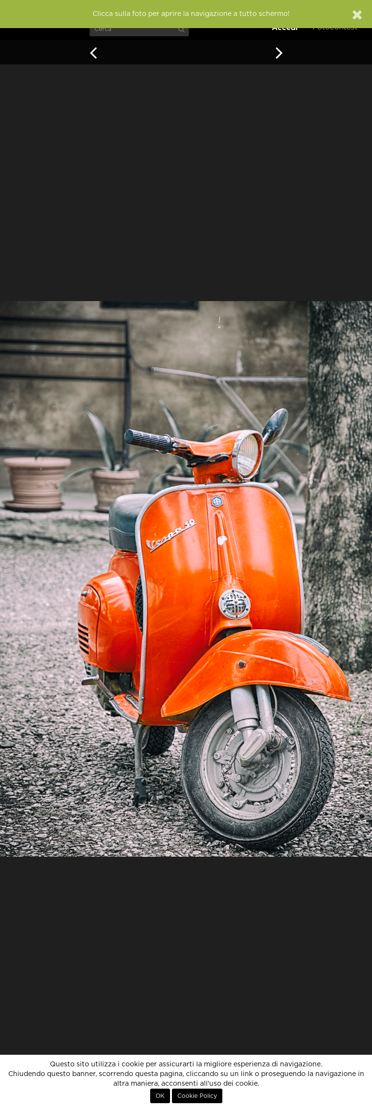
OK (160, 1096)
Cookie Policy (197, 1096)
